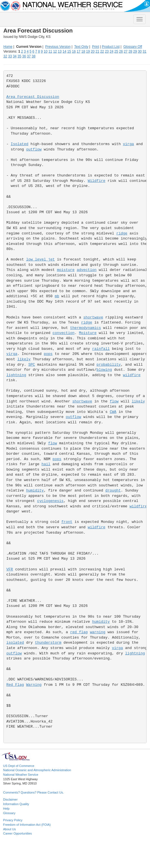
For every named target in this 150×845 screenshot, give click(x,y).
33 (10, 56)
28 (130, 51)
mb (57, 296)
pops (48, 354)
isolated (15, 643)
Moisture (87, 333)
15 (69, 51)
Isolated (19, 144)
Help (6, 808)
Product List (111, 47)
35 (19, 56)
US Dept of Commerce (18, 766)
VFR (9, 569)
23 (107, 51)
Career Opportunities (17, 833)
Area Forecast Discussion (32, 97)
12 (55, 51)
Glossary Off (132, 47)
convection (63, 333)
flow (114, 401)
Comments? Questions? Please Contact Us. (33, 792)
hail (45, 464)
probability (108, 365)
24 (111, 51)
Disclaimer (10, 799)
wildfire (131, 375)
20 (92, 51)
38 (33, 56)
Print (95, 47)
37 (29, 56)
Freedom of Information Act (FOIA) (27, 824)
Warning (34, 685)
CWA (113, 412)
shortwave (93, 317)
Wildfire (96, 181)
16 (74, 51)
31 (144, 51)
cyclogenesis (50, 501)
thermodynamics (85, 328)
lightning (16, 375)
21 (97, 51)
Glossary (9, 813)
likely (24, 359)
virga (128, 144)
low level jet (40, 259)
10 (45, 51)
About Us (9, 829)
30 (140, 51)
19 (88, 51)
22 (102, 51)
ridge (121, 233)
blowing (104, 370)
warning (97, 632)
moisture (65, 270)
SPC (31, 365)
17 (78, 51)
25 (116, 51)
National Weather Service (20, 774)
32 (5, 56)
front (66, 522)
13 (59, 51)
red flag (79, 632)
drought (113, 490)
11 (50, 51)
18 (83, 51)
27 (125, 51)
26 (121, 51)
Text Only (81, 47)
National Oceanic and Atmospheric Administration (37, 770)
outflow (34, 149)
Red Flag (15, 685)
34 (14, 56)
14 (64, 51)
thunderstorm (48, 643)
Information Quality (16, 804)
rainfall (101, 349)
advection (86, 270)
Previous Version (57, 47)
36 (24, 56)
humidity (35, 490)
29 (135, 51)
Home (7, 47)
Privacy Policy (12, 820)
